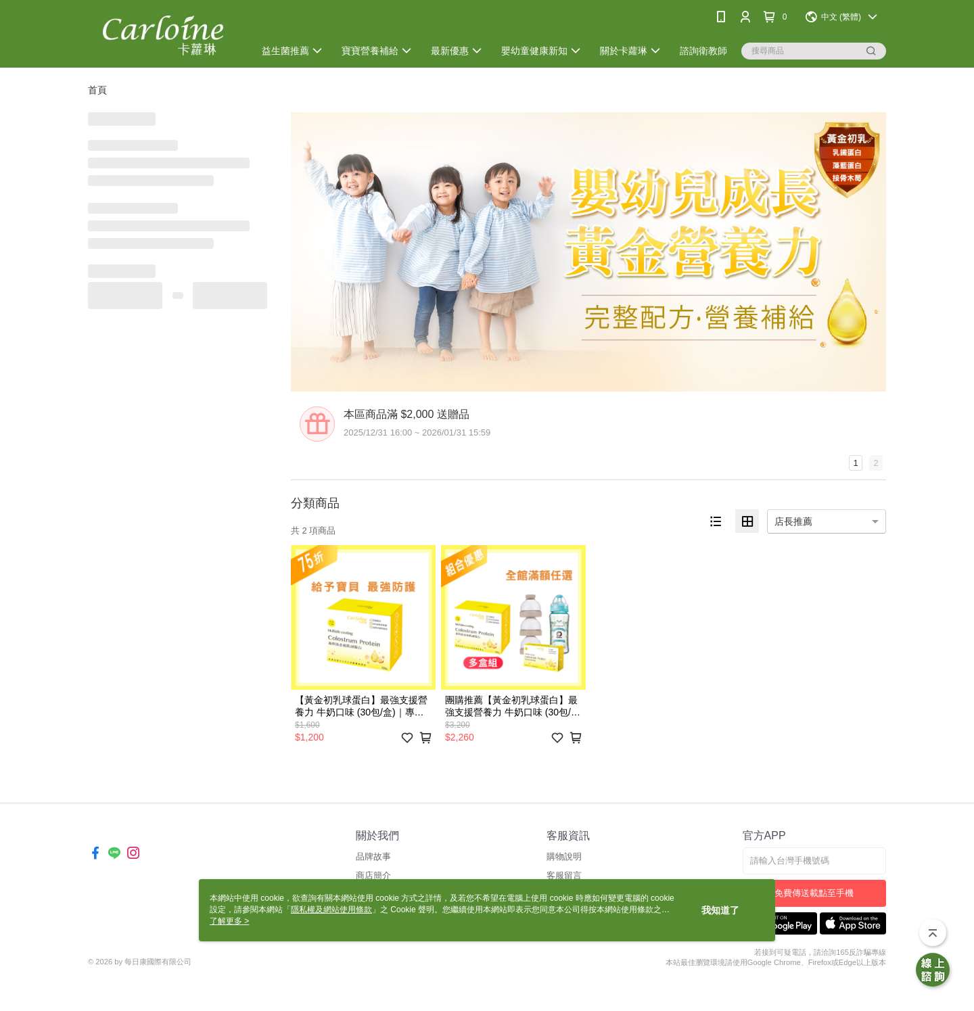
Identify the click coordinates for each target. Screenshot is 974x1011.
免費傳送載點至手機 (814, 893)
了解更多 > (229, 921)
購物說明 (564, 856)
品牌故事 (373, 856)
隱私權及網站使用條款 (331, 909)
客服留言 (564, 875)
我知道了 (720, 910)
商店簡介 (373, 875)
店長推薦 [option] (793, 521)
